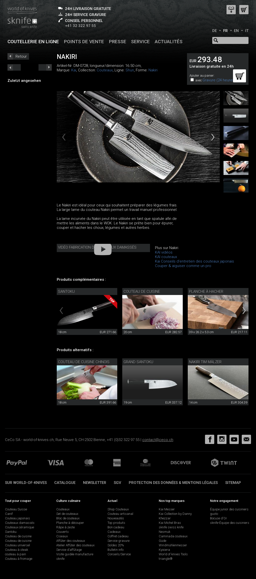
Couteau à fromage (18, 559)
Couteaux (105, 70)
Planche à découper (70, 523)
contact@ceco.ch (157, 439)
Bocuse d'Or (218, 518)
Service (140, 41)
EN (236, 30)
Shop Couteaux (118, 509)
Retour (21, 56)
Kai (73, 70)
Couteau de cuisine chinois (84, 362)
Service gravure (119, 541)
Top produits (116, 523)
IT (246, 30)
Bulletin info (116, 550)
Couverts (62, 532)
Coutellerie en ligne (33, 41)
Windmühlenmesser (173, 545)
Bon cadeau (116, 527)
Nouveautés (116, 518)
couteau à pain (15, 554)
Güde (162, 541)
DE (214, 30)
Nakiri (153, 70)
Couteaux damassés (19, 523)
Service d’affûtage (69, 550)
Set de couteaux (67, 514)
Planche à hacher (206, 291)
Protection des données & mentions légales (173, 482)
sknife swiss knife (171, 527)
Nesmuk (164, 532)
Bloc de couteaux (68, 518)
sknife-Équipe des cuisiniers (229, 523)
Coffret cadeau (118, 536)
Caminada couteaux (173, 536)
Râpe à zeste (65, 527)
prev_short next (45, 67)
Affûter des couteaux (70, 541)
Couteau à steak (16, 550)
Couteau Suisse (16, 509)
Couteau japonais (17, 518)
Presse (117, 41)
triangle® (165, 559)
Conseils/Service (119, 554)
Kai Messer (167, 509)
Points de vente (84, 41)
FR (225, 30)
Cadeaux (114, 532)
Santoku (66, 291)
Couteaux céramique (19, 527)
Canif (9, 514)
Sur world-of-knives (26, 482)
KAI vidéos (163, 252)
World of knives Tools (173, 554)
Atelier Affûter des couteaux (75, 545)
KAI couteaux (166, 257)
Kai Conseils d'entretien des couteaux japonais (194, 261)
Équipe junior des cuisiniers (229, 509)
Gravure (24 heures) (219, 80)
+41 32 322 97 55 (80, 25)
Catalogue (65, 482)
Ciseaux (62, 536)
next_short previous (14, 67)
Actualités (168, 41)
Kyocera (164, 550)
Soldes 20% (116, 545)
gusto (214, 514)
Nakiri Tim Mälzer (205, 362)
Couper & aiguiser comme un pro (183, 266)
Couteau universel (17, 545)
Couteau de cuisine (142, 291)
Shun (130, 70)
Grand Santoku (138, 362)
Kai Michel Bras (170, 523)
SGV (117, 482)
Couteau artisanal (120, 514)
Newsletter (94, 482)
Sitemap (233, 482)
